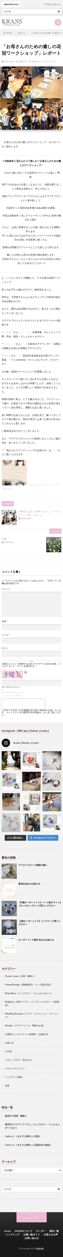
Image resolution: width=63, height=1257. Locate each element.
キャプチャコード (10, 687)
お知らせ (23, 61)
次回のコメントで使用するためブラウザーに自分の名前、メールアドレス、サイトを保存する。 (31, 665)
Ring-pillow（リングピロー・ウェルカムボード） (29, 993)
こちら (54, 450)
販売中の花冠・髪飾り (16, 1116)
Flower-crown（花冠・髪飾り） (20, 976)
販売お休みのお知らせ (29, 883)
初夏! (4, 538)
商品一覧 (54, 1230)
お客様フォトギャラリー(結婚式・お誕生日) (26, 1034)
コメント (6, 589)
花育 (7, 1085)
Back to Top (31, 1218)
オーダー (41, 1230)
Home (7, 1230)
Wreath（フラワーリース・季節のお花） (25, 1025)
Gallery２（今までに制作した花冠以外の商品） (28, 1145)
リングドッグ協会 (14, 1077)
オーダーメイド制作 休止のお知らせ (36, 939)
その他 (8, 1051)
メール (6, 635)
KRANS (40, 1248)
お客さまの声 (51, 1234)
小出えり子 (10, 343)
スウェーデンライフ (15, 1068)
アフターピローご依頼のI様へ (33, 865)
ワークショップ (48, 61)
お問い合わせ (32, 1238)
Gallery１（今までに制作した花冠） (23, 1136)
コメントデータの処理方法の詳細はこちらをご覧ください (31, 713)
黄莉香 (7, 355)
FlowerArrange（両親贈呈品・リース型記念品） (28, 984)
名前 (4, 621)
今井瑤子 (8, 332)
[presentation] (23, 704)
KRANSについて (23, 1230)
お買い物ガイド (31, 1234)
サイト (5, 648)
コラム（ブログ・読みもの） (19, 1059)
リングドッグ (12, 1234)
